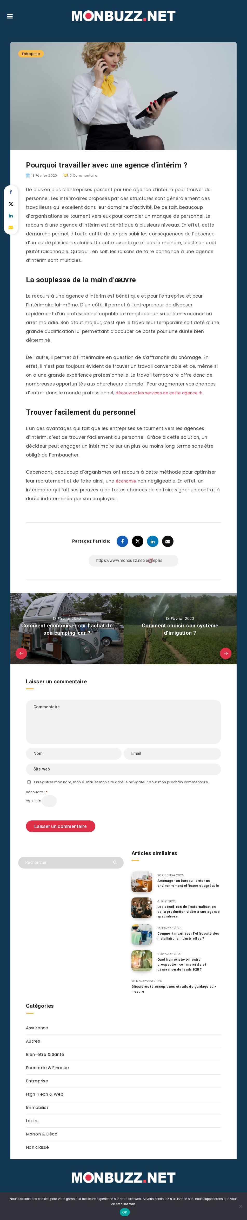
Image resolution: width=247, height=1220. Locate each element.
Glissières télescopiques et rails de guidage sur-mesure (175, 989)
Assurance (37, 1029)
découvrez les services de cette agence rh (165, 393)
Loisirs (32, 1122)
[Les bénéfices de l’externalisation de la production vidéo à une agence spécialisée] (141, 908)
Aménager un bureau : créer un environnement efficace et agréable (185, 885)
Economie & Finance (47, 1069)
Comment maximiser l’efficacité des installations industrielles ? (186, 937)
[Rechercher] (71, 863)
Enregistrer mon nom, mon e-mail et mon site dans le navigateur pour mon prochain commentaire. (121, 782)
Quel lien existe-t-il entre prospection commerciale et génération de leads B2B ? (183, 965)
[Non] (240, 1206)
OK (124, 1212)
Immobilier (37, 1109)
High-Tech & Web (45, 1095)
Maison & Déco (41, 1135)
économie (127, 481)
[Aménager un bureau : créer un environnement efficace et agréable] (141, 881)
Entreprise (31, 53)
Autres (33, 1042)
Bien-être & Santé (45, 1055)
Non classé (37, 1148)
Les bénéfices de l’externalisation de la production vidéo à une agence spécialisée (187, 912)
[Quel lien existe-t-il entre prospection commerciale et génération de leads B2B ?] (141, 961)
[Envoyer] (115, 862)
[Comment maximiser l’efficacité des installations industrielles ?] (141, 935)
